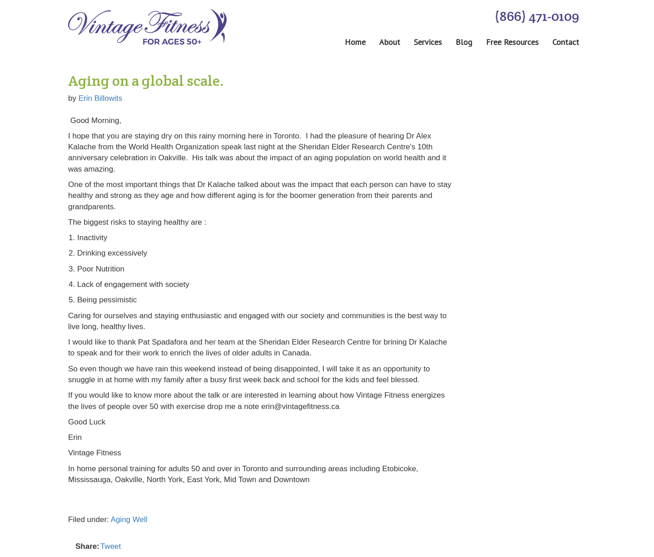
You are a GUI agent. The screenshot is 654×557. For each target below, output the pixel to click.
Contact (565, 42)
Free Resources (512, 42)
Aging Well (129, 519)
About (389, 42)
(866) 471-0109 (537, 16)
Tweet (110, 546)
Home (355, 42)
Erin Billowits (100, 98)
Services (428, 42)
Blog (464, 42)
